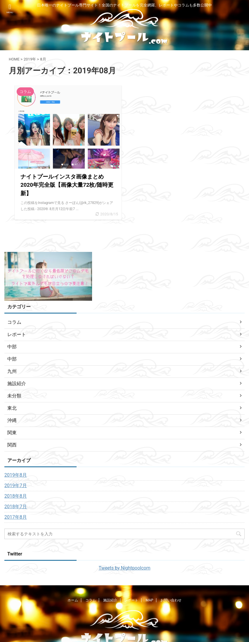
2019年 (30, 59)
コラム (90, 600)
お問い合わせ (170, 600)
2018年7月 (15, 506)
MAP (149, 600)
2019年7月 (15, 485)
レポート (131, 600)
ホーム (73, 600)
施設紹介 (110, 600)
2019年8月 (15, 475)
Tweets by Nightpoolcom (125, 568)
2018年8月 (15, 496)
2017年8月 (15, 517)
